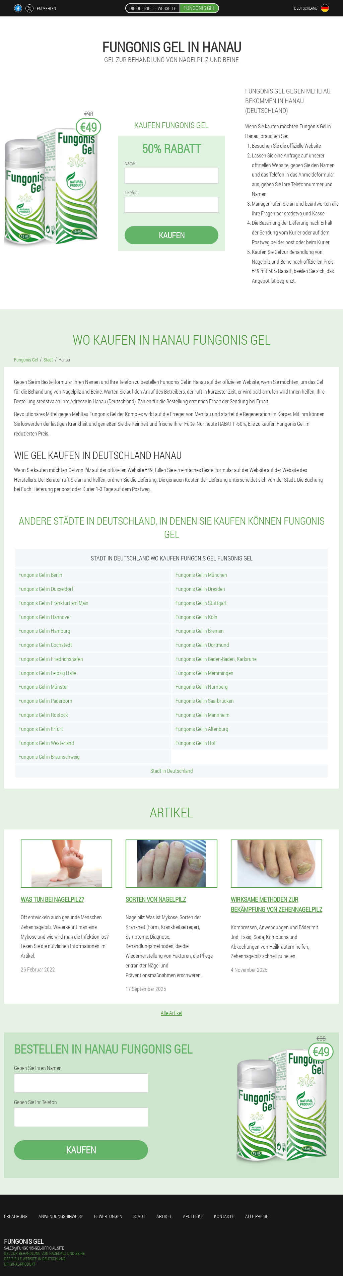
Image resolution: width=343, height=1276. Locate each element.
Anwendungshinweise (61, 1216)
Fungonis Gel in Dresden (200, 588)
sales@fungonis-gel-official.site (34, 1248)
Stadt (139, 1216)
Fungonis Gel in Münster (43, 686)
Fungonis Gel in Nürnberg (202, 686)
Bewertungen (108, 1216)
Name (130, 163)
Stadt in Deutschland (171, 770)
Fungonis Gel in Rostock (43, 714)
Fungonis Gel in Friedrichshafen (50, 658)
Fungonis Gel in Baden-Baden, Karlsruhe (216, 658)
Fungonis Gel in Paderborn (45, 700)
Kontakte (224, 1216)
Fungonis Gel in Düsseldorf (45, 588)
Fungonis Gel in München (201, 574)
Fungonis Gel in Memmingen (204, 672)
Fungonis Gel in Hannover (44, 616)
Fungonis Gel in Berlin (40, 574)
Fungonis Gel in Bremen (200, 630)
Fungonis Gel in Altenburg (202, 728)
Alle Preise (256, 1216)
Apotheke (193, 1216)
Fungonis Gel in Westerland (46, 742)
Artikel (164, 1216)
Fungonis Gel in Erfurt (40, 728)
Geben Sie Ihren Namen (38, 1068)
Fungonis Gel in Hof (196, 742)
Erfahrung (15, 1216)
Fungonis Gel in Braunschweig (49, 756)
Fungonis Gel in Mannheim (202, 714)
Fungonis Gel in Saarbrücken (205, 700)
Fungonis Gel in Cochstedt (45, 644)
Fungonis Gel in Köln (196, 616)
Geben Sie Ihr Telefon (35, 1102)
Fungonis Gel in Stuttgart (201, 602)
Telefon (131, 192)
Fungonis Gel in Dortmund (202, 644)
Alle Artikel (171, 1012)
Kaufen (172, 235)
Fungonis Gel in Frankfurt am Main (53, 602)
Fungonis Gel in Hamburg (44, 630)
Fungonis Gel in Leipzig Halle (47, 672)
